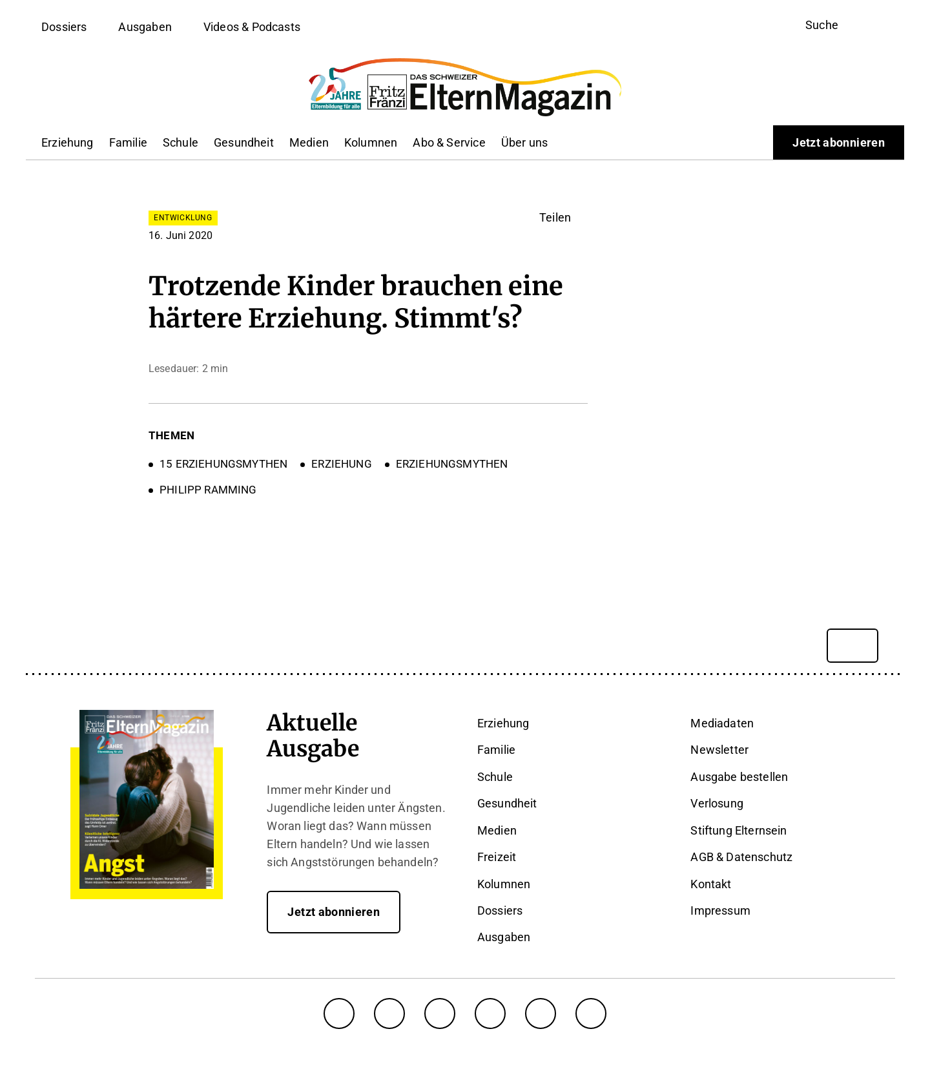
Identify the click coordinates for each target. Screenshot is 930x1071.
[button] (563, 217)
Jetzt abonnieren (838, 142)
